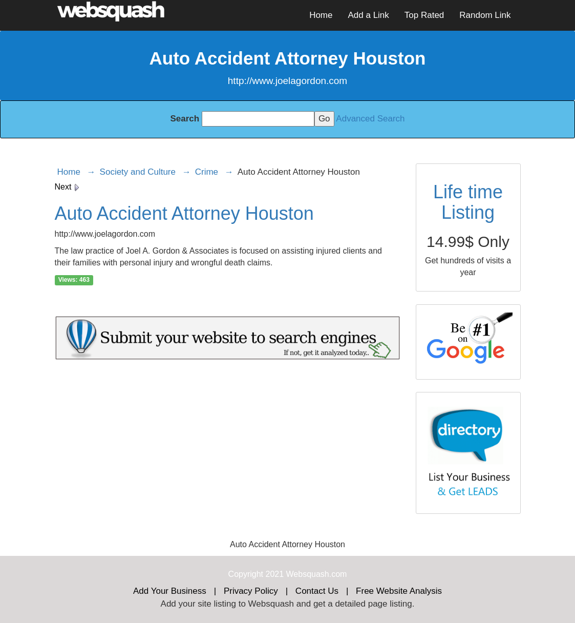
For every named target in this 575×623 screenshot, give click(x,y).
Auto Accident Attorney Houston (184, 213)
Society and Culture (138, 172)
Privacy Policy (251, 591)
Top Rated (424, 15)
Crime (206, 172)
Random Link (484, 15)
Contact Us (316, 591)
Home (320, 15)
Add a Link (368, 15)
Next (67, 186)
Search (184, 118)
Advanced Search (370, 118)
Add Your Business (169, 591)
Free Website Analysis (399, 591)
